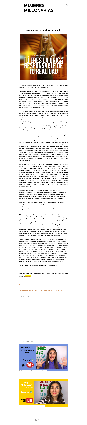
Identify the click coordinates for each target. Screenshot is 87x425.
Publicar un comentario (31, 373)
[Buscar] (67, 4)
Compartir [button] (21, 284)
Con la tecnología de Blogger (43, 420)
